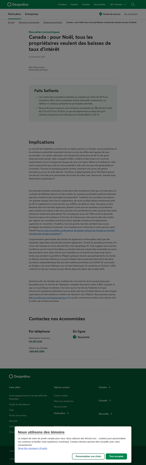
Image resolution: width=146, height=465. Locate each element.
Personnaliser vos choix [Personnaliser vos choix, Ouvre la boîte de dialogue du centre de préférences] (88, 456)
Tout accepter (116, 456)
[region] (73, 444)
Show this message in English (32, 448)
